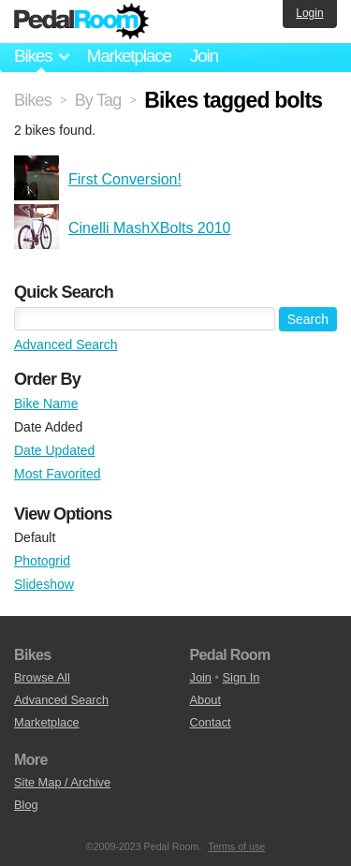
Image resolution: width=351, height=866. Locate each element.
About (205, 700)
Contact (210, 722)
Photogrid (42, 560)
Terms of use (236, 846)
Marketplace (128, 56)
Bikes (32, 100)
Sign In (241, 677)
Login (309, 13)
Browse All (42, 677)
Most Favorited (57, 473)
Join (204, 56)
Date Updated (54, 450)
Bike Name (46, 403)
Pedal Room (81, 21)
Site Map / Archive (62, 782)
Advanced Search (66, 344)
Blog (26, 805)
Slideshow (44, 584)
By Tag (98, 100)
